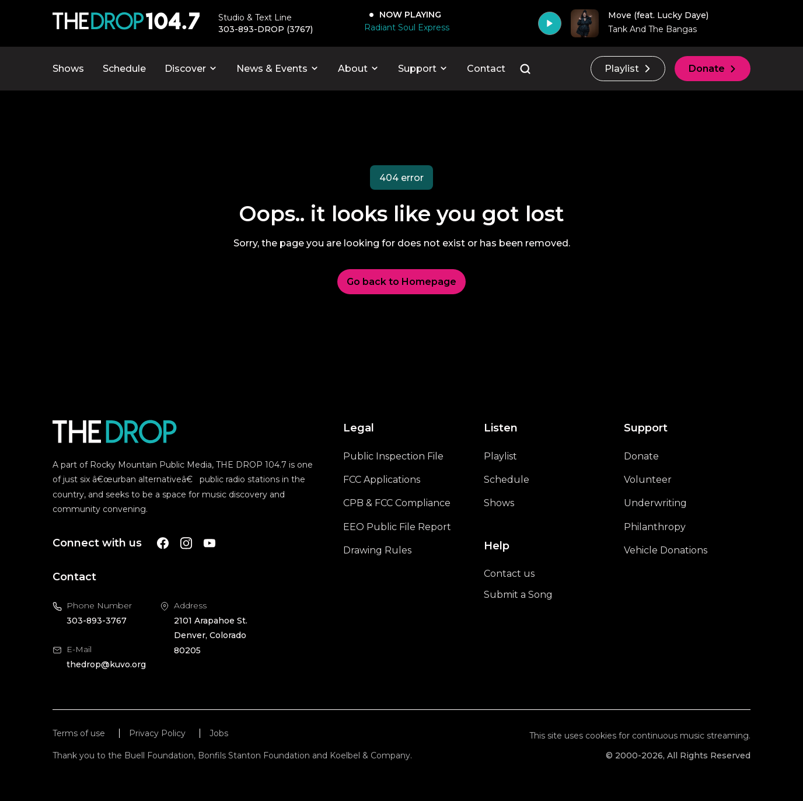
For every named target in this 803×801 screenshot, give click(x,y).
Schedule (124, 68)
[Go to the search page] (525, 69)
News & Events (277, 68)
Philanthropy (655, 526)
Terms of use (79, 734)
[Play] (549, 23)
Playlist (628, 68)
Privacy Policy (157, 734)
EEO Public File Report (397, 526)
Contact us (509, 573)
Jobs (219, 734)
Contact (486, 68)
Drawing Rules (377, 550)
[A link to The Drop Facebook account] (163, 543)
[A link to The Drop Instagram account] (186, 543)
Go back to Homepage (401, 281)
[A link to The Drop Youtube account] (210, 543)
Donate (712, 68)
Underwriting (655, 503)
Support (423, 68)
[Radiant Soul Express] (404, 27)
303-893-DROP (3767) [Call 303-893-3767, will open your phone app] (265, 29)
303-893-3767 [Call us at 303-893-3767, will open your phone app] (97, 620)
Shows (68, 68)
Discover (191, 68)
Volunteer (648, 479)
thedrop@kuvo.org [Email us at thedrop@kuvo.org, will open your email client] (106, 664)
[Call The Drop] (126, 23)
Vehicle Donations (665, 550)
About (358, 68)
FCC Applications (381, 479)
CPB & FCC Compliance (397, 503)
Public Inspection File (393, 456)
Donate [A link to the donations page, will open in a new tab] (641, 456)
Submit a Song (518, 594)
